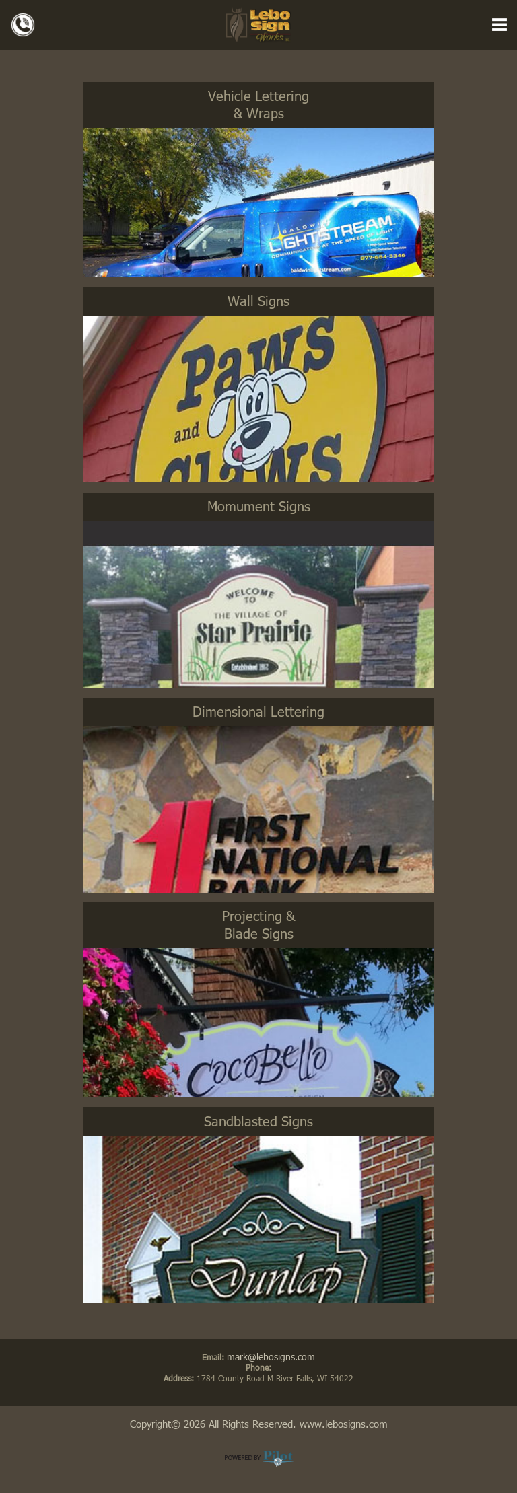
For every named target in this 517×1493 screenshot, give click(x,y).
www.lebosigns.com (344, 1423)
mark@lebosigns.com (271, 1356)
